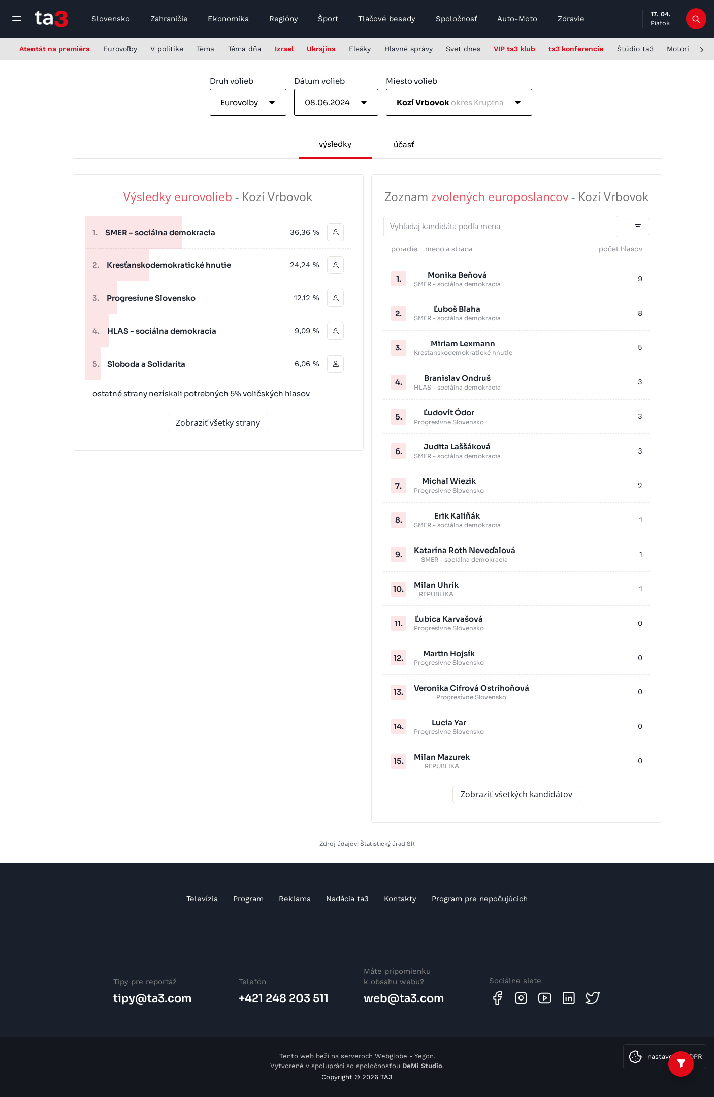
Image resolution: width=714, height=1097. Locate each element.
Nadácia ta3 (347, 899)
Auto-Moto (517, 18)
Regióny (283, 18)
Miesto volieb (411, 81)
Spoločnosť (456, 18)
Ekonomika (228, 18)
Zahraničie (169, 18)
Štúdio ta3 (635, 49)
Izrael (284, 49)
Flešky (360, 49)
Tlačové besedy (386, 18)
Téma (205, 49)
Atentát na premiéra (54, 49)
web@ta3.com (404, 998)
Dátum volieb (319, 81)
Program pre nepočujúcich (480, 899)
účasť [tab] (404, 144)
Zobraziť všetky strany (218, 423)
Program (248, 899)
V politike (166, 49)
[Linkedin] (569, 998)
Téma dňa (245, 49)
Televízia (202, 899)
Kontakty (400, 899)
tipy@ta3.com (152, 998)
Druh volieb (231, 81)
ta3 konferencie (575, 49)
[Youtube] (545, 998)
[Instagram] (521, 998)
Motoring (682, 49)
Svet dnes (463, 49)
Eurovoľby (120, 49)
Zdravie (571, 18)
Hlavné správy (408, 49)
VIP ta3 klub (514, 49)
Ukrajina (321, 49)
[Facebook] (497, 998)
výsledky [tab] (335, 144)
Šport (328, 18)
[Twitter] (593, 998)
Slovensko (110, 18)
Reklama (295, 899)
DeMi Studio (422, 1066)
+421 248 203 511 (284, 998)
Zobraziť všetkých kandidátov (516, 794)
